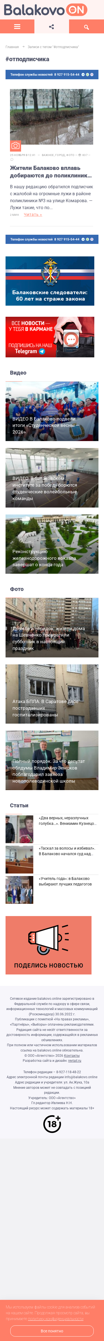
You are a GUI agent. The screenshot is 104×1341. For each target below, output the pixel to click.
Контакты (72, 1056)
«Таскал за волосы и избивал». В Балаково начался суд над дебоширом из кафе (67, 853)
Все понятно (52, 1331)
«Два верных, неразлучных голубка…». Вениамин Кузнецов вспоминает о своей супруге (67, 823)
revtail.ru (74, 1061)
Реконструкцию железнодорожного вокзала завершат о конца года (44, 558)
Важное (48, 155)
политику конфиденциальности (55, 1319)
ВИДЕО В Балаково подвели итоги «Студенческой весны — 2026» (45, 425)
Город (60, 155)
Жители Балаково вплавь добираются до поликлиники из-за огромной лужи (50, 172)
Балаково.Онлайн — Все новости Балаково (45, 9)
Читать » (33, 214)
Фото (70, 155)
